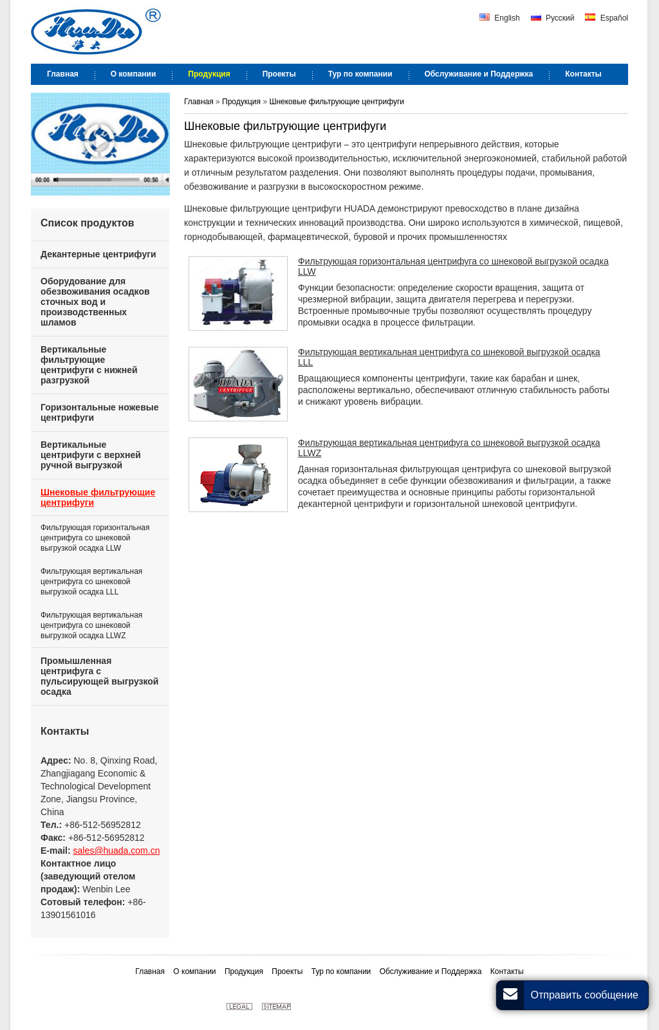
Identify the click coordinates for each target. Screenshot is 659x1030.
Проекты (288, 971)
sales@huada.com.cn (116, 850)
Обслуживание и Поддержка (432, 971)
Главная (200, 101)
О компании (195, 971)
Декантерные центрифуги (98, 254)
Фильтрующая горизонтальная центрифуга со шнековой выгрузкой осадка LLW (453, 266)
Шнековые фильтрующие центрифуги (336, 101)
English (499, 18)
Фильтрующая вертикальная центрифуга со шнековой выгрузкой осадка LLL (449, 357)
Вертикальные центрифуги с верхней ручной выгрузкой (91, 454)
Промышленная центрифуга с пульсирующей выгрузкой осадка (99, 676)
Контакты (65, 731)
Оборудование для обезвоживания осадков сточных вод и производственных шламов (95, 301)
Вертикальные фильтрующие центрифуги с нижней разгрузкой (89, 364)
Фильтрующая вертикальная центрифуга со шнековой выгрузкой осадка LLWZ (449, 447)
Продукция (242, 101)
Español (606, 18)
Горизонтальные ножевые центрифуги (100, 412)
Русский (553, 18)
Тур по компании (342, 971)
